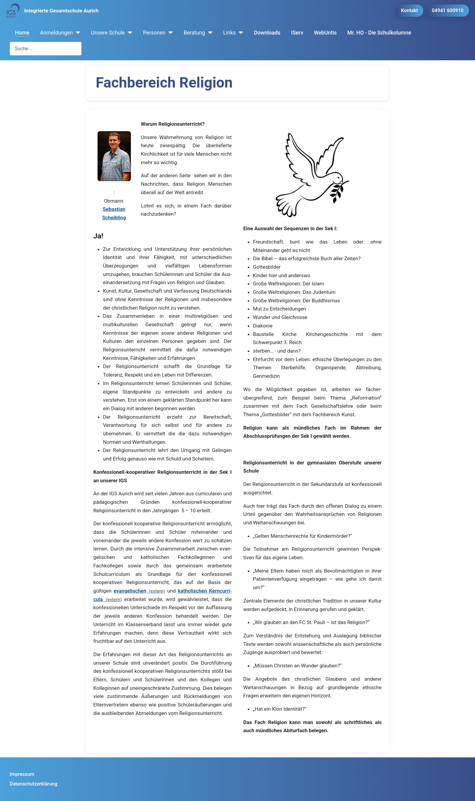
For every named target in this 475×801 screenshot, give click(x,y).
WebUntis (325, 33)
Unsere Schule (108, 33)
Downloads (267, 33)
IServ (297, 33)
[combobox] (45, 48)
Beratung (194, 33)
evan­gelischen (130, 591)
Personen (154, 33)
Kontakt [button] (409, 10)
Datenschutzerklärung (33, 784)
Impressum (22, 774)
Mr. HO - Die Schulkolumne (379, 33)
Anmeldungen (56, 33)
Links (229, 33)
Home (22, 33)
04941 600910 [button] (447, 10)
